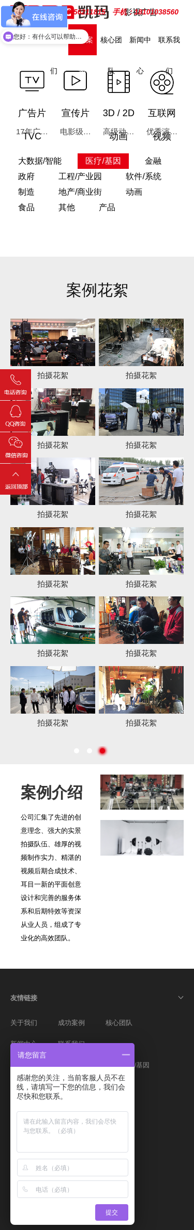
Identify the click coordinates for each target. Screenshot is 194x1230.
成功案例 (71, 1023)
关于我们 (23, 1023)
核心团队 (119, 1023)
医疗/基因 (135, 1065)
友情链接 (23, 998)
